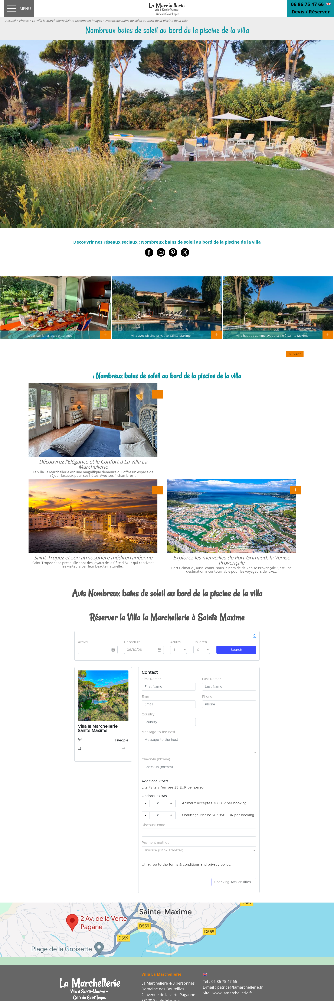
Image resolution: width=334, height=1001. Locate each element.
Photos (24, 21)
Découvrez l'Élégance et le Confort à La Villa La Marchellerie (93, 464)
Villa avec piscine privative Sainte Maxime (161, 335)
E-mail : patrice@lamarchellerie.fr (233, 987)
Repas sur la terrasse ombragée (49, 335)
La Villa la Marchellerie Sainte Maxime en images (67, 21)
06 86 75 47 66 (307, 4)
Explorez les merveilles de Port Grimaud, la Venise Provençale (231, 560)
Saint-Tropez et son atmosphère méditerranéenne (93, 557)
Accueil (10, 21)
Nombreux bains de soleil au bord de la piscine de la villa (146, 21)
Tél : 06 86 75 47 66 (220, 981)
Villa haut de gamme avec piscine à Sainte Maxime (272, 335)
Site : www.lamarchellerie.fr (227, 992)
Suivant (295, 354)
